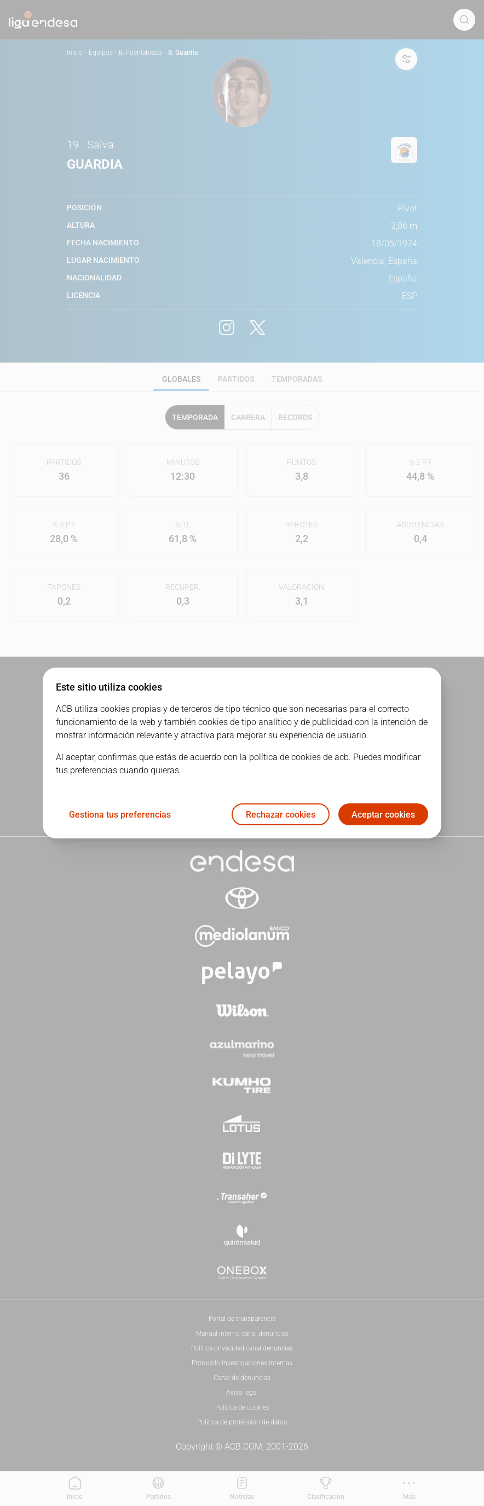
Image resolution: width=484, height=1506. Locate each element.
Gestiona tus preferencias (120, 814)
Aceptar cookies (383, 814)
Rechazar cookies (280, 814)
